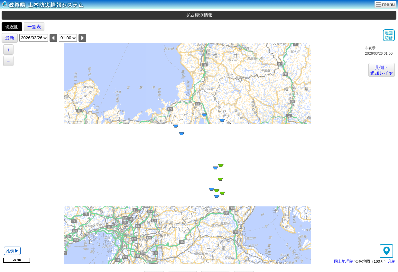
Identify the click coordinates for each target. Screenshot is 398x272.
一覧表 (34, 26)
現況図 (12, 26)
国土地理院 (343, 261)
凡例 (391, 261)
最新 (9, 38)
